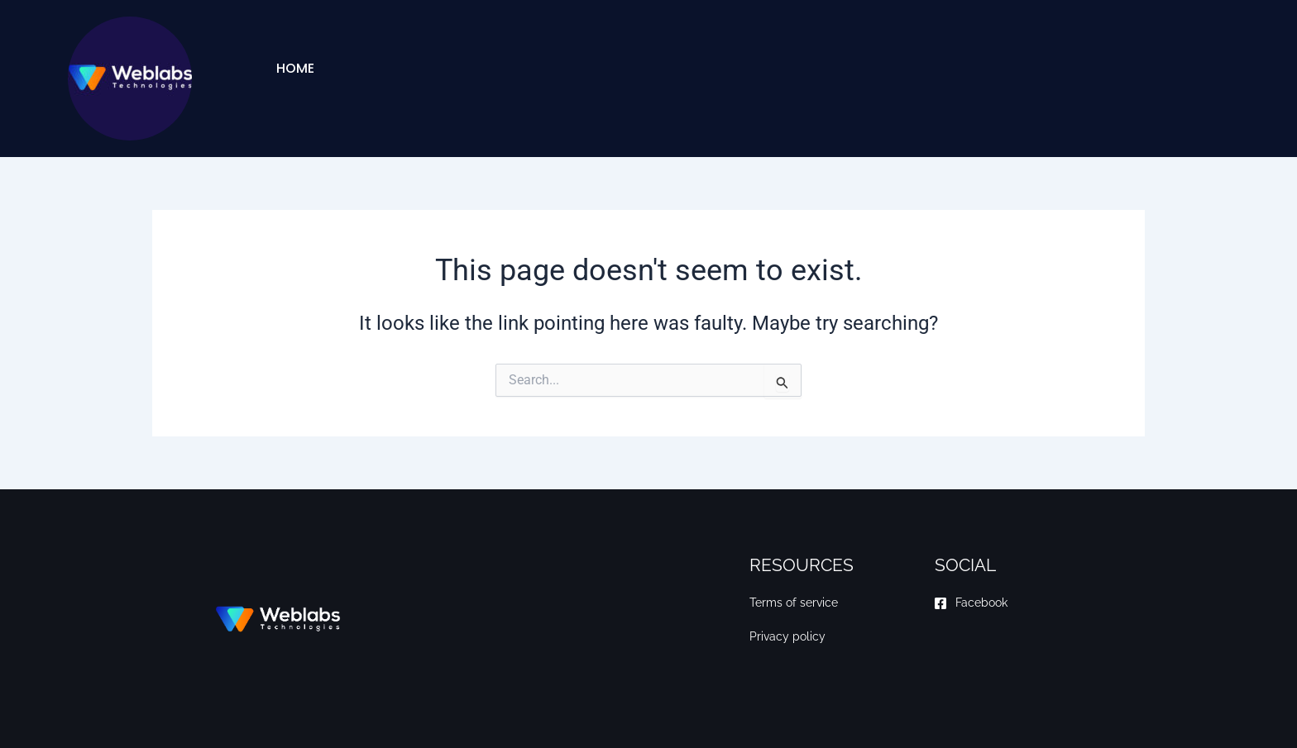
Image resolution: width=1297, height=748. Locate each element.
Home (295, 68)
